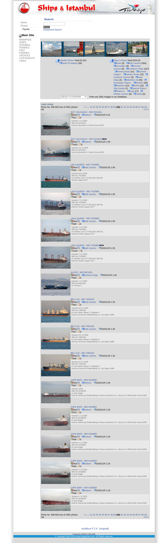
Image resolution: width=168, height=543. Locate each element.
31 (91, 107)
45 (133, 107)
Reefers (138, 83)
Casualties (120, 66)
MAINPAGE (25, 39)
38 (111, 107)
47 (139, 107)
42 (125, 107)
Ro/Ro (135, 85)
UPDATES (24, 55)
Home (24, 22)
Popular (26, 29)
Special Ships (138, 88)
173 (145, 109)
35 (103, 107)
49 (145, 107)
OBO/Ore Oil (131, 80)
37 (108, 107)
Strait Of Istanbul (68, 63)
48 (142, 107)
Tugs (130, 91)
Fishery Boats (122, 71)
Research (119, 85)
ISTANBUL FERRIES (24, 46)
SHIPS (22, 42)
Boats (117, 63)
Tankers (119, 91)
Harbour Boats (131, 74)
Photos (24, 26)
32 (94, 107)
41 (122, 107)
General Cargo (90, 275)
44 (130, 107)
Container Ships (134, 69)
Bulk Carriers (133, 63)
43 (127, 107)
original (104, 528)
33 (97, 107)
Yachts (137, 94)
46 (136, 107)
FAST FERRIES (24, 51)
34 (100, 107)
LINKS (22, 61)
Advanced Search (52, 29)
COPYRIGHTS (27, 58)
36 (106, 107)
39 (114, 107)
